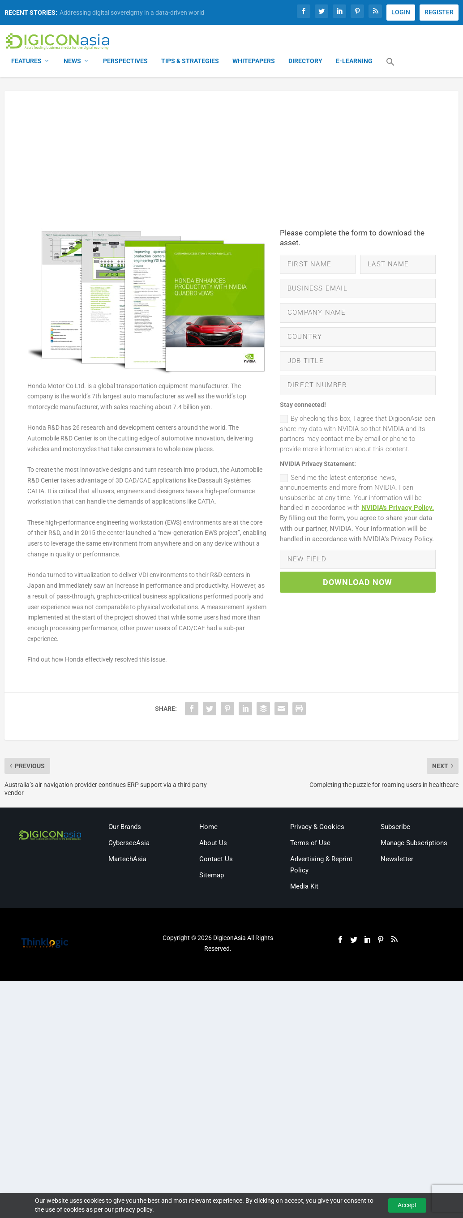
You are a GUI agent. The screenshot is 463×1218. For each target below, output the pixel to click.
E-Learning (354, 62)
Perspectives (125, 62)
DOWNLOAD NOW (357, 601)
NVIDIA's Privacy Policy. (397, 523)
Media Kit (304, 888)
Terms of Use (310, 844)
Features (26, 62)
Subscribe (395, 828)
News (72, 62)
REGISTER (439, 12)
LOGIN (400, 12)
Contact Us (216, 860)
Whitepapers (253, 62)
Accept (407, 1205)
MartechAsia (127, 860)
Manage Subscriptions (414, 844)
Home (208, 828)
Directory (305, 62)
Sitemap (211, 876)
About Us (213, 844)
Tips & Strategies (190, 62)
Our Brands (124, 828)
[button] (390, 69)
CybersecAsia (129, 844)
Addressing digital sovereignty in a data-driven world (132, 12)
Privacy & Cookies (317, 828)
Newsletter (397, 860)
